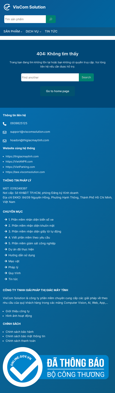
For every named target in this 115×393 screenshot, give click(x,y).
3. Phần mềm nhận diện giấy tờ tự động (34, 231)
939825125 (19, 123)
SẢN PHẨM (12, 31)
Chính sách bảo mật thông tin (25, 336)
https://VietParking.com (20, 167)
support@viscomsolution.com (30, 131)
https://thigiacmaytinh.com (22, 156)
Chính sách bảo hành (20, 331)
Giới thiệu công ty (18, 311)
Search (86, 77)
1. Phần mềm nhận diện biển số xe (30, 219)
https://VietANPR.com (19, 161)
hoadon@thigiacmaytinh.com (29, 140)
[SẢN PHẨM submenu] (21, 31)
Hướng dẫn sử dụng (21, 255)
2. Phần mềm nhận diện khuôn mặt (31, 225)
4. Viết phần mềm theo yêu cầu (29, 237)
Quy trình (14, 273)
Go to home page (57, 91)
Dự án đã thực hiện (21, 249)
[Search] (51, 19)
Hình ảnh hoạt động (19, 316)
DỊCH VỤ (32, 31)
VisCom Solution (29, 7)
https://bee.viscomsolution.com (25, 172)
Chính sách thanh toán (20, 341)
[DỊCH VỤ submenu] (40, 31)
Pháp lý (13, 267)
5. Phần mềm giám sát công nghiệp (32, 243)
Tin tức (13, 279)
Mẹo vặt (13, 261)
